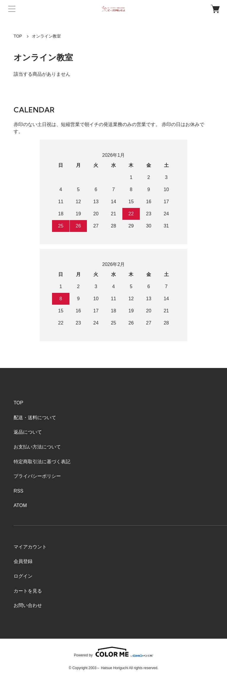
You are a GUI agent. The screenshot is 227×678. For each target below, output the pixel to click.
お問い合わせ (28, 605)
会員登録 (23, 561)
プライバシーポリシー (37, 476)
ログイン (23, 576)
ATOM (20, 505)
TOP (18, 36)
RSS (18, 490)
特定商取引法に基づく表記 (42, 461)
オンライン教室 (46, 36)
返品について (28, 432)
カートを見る (28, 590)
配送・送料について (35, 417)
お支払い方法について (37, 446)
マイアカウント (30, 546)
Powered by (113, 652)
